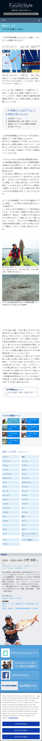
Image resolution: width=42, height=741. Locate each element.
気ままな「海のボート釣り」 (12, 598)
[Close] (38, 696)
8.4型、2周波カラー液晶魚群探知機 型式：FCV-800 (20, 608)
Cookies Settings (21, 724)
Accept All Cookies (21, 737)
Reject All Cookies (21, 730)
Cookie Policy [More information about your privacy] (13, 718)
